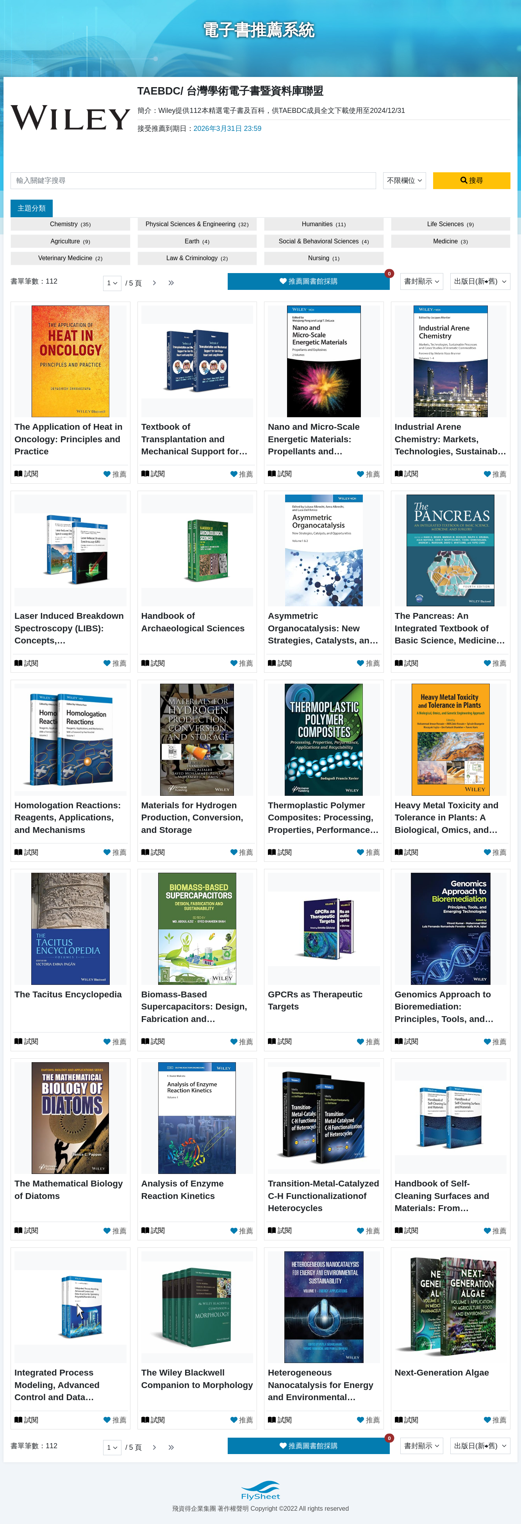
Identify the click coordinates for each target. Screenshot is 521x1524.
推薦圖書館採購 (335, 279)
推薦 (115, 473)
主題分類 (32, 208)
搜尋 (472, 180)
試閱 (26, 474)
